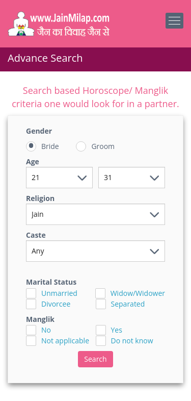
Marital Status (51, 282)
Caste (36, 235)
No (46, 330)
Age (32, 161)
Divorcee (55, 304)
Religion (40, 198)
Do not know (132, 340)
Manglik (40, 319)
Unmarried (59, 293)
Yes (116, 330)
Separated (128, 304)
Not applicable (65, 340)
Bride (50, 146)
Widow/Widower (138, 293)
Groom (103, 146)
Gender (39, 131)
